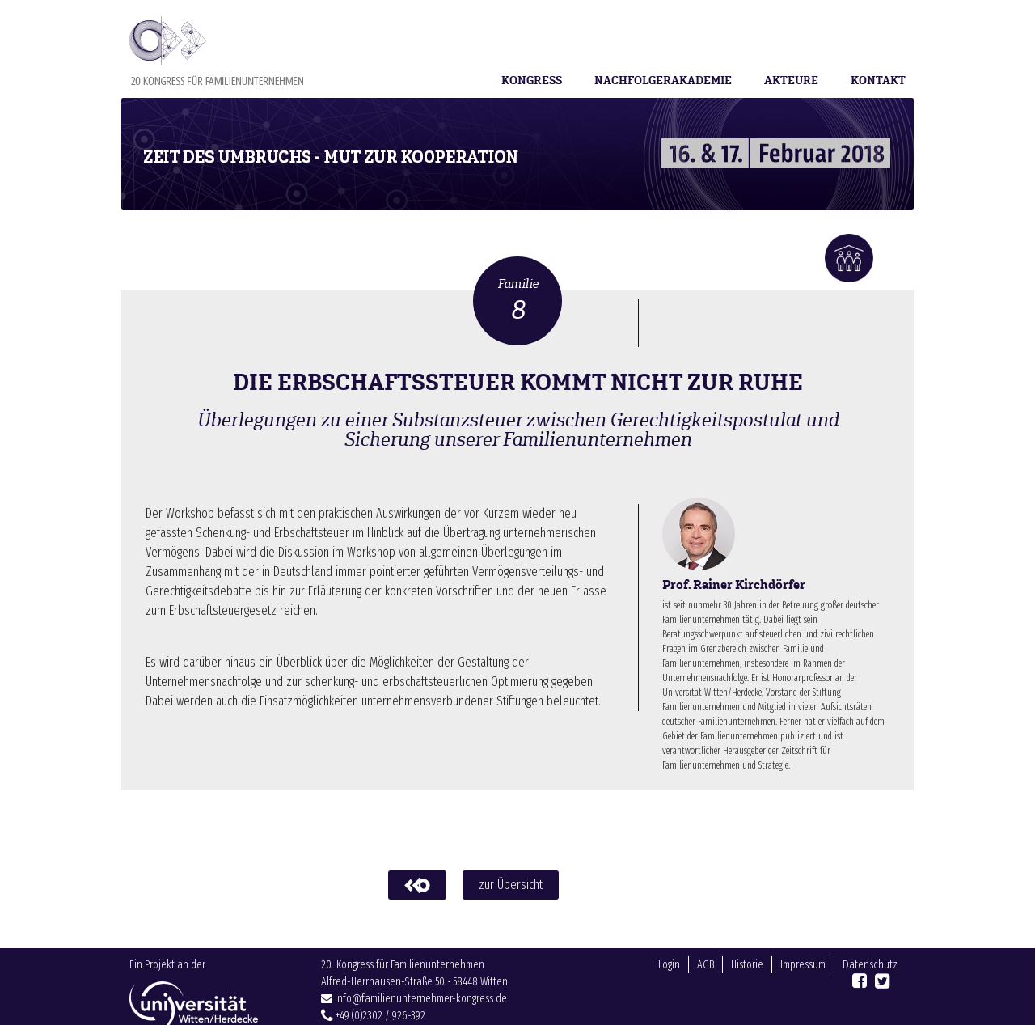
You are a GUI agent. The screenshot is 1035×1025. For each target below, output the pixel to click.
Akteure (791, 80)
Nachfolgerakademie (663, 80)
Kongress (531, 80)
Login (669, 989)
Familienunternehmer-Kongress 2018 (216, 50)
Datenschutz (870, 989)
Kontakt (878, 80)
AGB (705, 989)
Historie (747, 989)
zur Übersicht (511, 884)
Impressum (803, 989)
